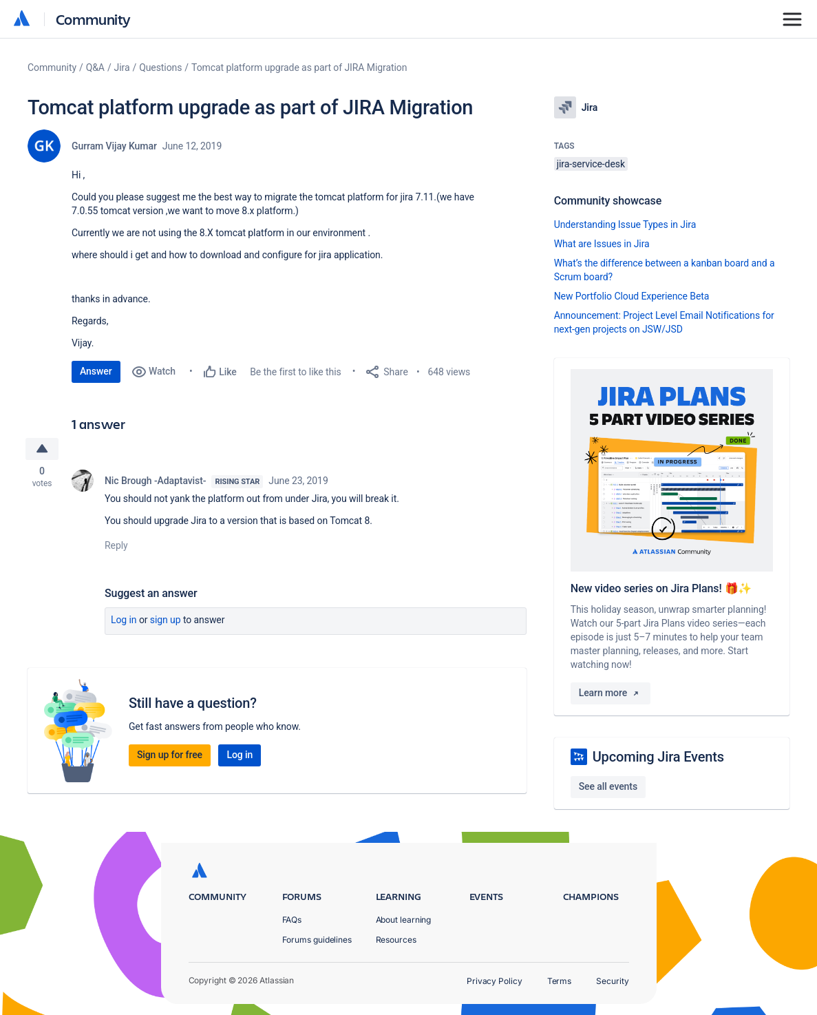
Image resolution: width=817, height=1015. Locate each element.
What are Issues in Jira (602, 243)
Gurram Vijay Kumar (114, 145)
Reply (116, 546)
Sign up (165, 621)
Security (612, 981)
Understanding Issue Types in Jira (625, 224)
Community (93, 19)
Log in (124, 621)
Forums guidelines (317, 939)
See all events (608, 786)
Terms (559, 981)
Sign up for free (169, 756)
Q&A (95, 67)
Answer (96, 371)
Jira (122, 67)
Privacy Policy (494, 981)
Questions (160, 67)
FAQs (292, 919)
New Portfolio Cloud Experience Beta (632, 296)
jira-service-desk (591, 163)
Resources (396, 939)
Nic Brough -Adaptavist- (155, 482)
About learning (404, 919)
